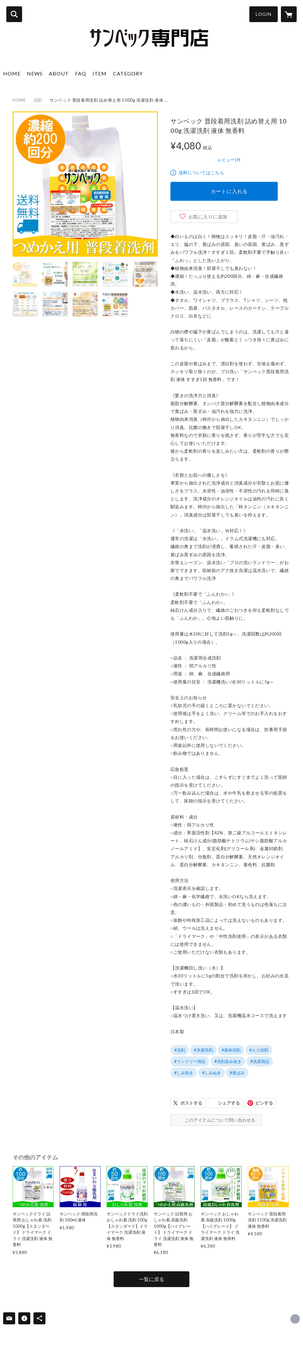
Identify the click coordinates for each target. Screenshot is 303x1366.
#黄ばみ (237, 1072)
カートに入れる (229, 191)
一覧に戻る (151, 1279)
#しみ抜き (183, 1072)
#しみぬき (211, 1072)
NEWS (35, 73)
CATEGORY (128, 73)
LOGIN (263, 14)
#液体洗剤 (231, 1050)
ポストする (191, 1103)
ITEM (99, 73)
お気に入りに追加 (208, 216)
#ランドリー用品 (189, 1061)
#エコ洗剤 (258, 1050)
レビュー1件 (229, 159)
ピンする (264, 1103)
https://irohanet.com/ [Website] (295, 1319)
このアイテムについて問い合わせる (220, 1120)
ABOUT (59, 73)
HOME (12, 73)
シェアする (229, 1103)
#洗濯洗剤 (203, 1050)
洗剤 (37, 100)
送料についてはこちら (201, 172)
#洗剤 (179, 1050)
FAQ (80, 73)
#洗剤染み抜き (227, 1061)
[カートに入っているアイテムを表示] (289, 14)
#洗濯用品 (259, 1061)
